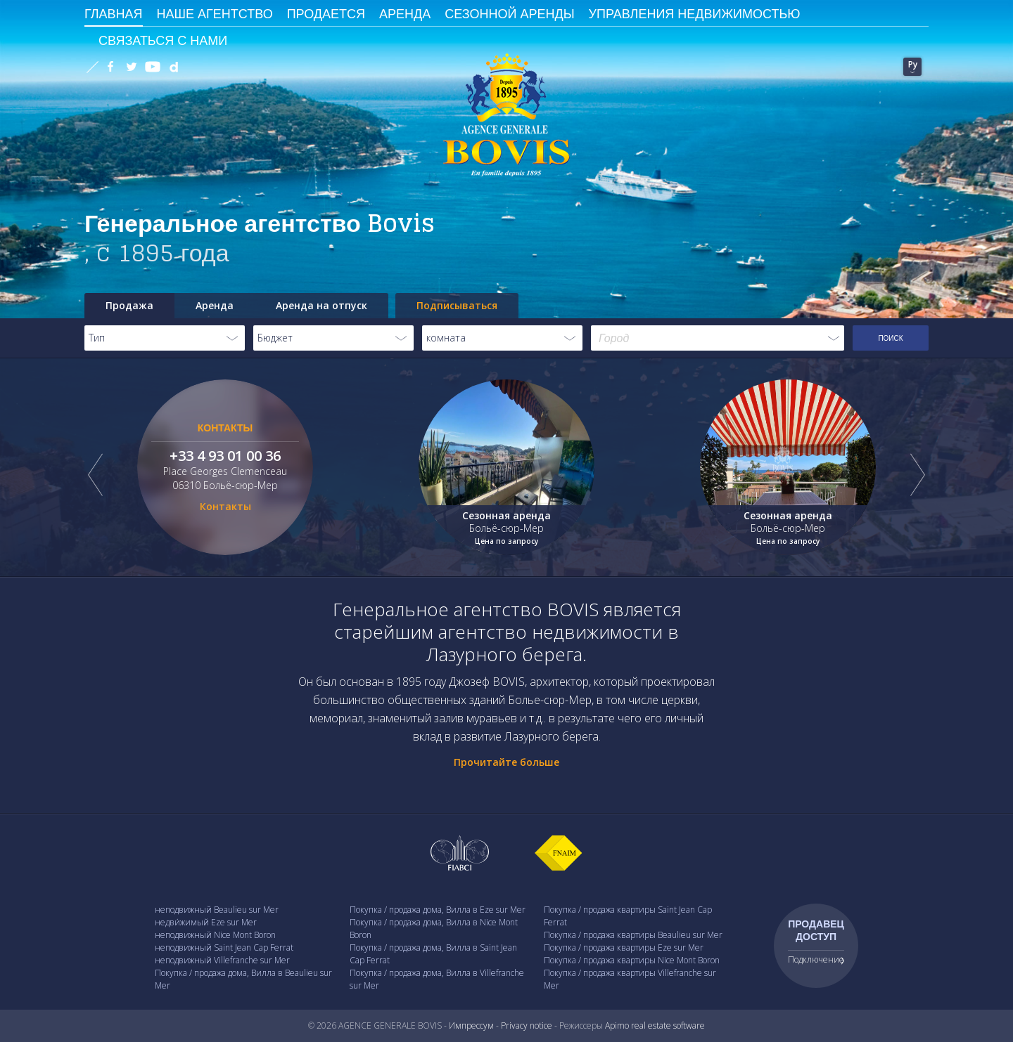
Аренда (405, 13)
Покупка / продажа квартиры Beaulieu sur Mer (633, 935)
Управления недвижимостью (695, 13)
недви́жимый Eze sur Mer (206, 922)
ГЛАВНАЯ (113, 13)
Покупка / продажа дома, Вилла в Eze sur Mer (437, 910)
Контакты (225, 506)
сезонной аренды (509, 13)
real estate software (668, 1025)
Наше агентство (215, 13)
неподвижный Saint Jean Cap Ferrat (224, 947)
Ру (912, 64)
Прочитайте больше (506, 762)
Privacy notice (526, 1025)
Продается (326, 13)
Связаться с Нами (162, 40)
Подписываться (456, 305)
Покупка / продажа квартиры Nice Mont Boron (632, 960)
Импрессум (471, 1025)
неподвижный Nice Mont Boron (215, 935)
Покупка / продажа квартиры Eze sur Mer (623, 947)
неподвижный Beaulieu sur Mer (217, 910)
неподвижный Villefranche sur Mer (222, 960)
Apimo (617, 1025)
